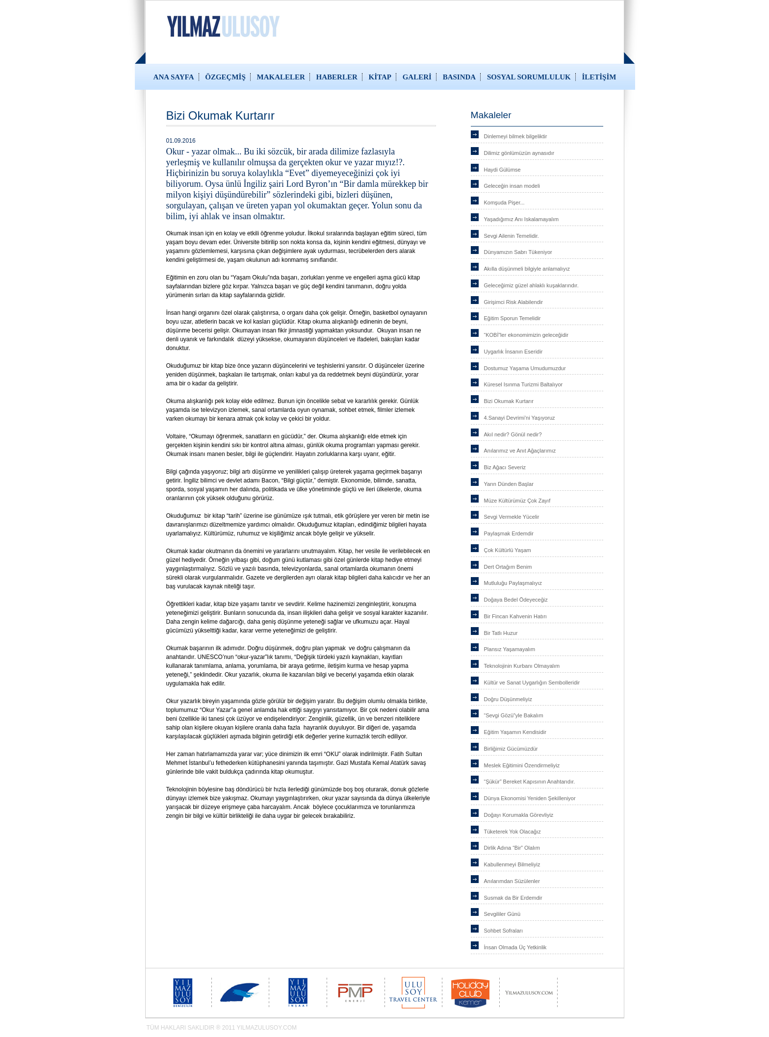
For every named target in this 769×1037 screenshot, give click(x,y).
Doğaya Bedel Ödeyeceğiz (516, 600)
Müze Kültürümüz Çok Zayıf (517, 501)
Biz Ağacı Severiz (505, 467)
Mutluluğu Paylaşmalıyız (513, 583)
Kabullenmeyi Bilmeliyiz (512, 864)
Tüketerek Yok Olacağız (512, 832)
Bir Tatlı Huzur (501, 633)
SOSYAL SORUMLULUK (529, 77)
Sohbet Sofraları (503, 931)
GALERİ (417, 77)
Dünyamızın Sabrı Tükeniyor (518, 252)
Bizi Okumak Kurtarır (509, 401)
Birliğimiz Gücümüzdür (511, 749)
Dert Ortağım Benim (508, 567)
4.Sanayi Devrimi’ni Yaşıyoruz (519, 418)
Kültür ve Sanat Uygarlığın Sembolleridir (532, 682)
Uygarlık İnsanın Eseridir (513, 351)
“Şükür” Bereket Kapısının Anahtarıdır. (529, 781)
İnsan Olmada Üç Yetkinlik (515, 947)
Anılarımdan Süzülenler (512, 881)
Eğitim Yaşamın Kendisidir (515, 732)
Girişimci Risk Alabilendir (513, 302)
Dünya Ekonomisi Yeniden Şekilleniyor (530, 798)
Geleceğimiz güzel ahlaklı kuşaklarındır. (531, 285)
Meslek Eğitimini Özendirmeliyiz (522, 765)
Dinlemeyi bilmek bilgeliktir (515, 136)
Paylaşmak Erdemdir (509, 533)
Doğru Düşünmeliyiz (508, 699)
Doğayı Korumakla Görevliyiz (519, 815)
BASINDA (459, 77)
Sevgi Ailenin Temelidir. (511, 236)
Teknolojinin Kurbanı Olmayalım (522, 666)
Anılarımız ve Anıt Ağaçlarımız (520, 451)
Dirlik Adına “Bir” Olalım (512, 848)
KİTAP (380, 77)
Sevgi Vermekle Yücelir (511, 517)
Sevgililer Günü (502, 914)
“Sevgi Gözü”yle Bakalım (513, 715)
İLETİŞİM (599, 77)
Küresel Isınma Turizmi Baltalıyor (523, 384)
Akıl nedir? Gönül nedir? (513, 434)
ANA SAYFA (174, 77)
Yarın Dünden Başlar (509, 484)
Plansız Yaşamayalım (510, 649)
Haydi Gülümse (502, 170)
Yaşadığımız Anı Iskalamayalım (521, 219)
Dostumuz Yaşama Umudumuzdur (525, 368)
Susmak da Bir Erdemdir (513, 898)
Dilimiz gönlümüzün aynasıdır (519, 153)
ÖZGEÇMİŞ (225, 77)
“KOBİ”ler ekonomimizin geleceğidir (526, 335)
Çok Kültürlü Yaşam (507, 550)
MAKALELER (281, 77)
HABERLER (337, 77)
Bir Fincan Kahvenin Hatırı (515, 616)
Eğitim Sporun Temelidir (512, 318)
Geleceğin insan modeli (512, 186)
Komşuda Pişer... (504, 202)
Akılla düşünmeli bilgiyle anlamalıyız (527, 269)
